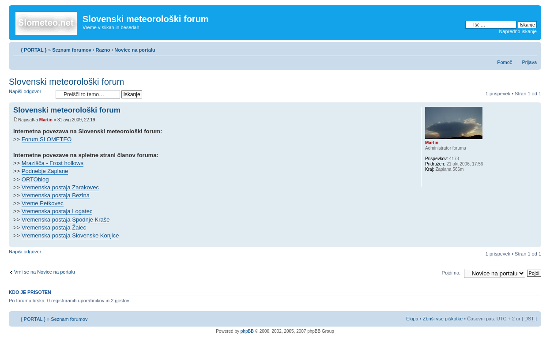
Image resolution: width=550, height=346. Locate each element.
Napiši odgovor (30, 94)
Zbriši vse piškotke (443, 318)
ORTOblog (35, 179)
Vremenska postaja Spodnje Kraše (66, 219)
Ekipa (412, 318)
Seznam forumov (71, 50)
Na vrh (534, 242)
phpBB (247, 331)
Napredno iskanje (518, 31)
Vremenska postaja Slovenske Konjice (70, 235)
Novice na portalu (134, 50)
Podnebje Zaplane (45, 171)
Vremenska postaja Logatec (57, 211)
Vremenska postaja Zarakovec (60, 187)
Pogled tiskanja (517, 48)
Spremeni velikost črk (530, 48)
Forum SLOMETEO (47, 139)
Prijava (529, 62)
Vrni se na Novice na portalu (44, 272)
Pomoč (504, 62)
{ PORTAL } (34, 50)
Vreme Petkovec (43, 203)
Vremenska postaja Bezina (56, 195)
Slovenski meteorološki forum (66, 81)
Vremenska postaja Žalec (54, 227)
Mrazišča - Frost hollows (52, 163)
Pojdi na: (451, 272)
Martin (46, 119)
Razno (104, 50)
